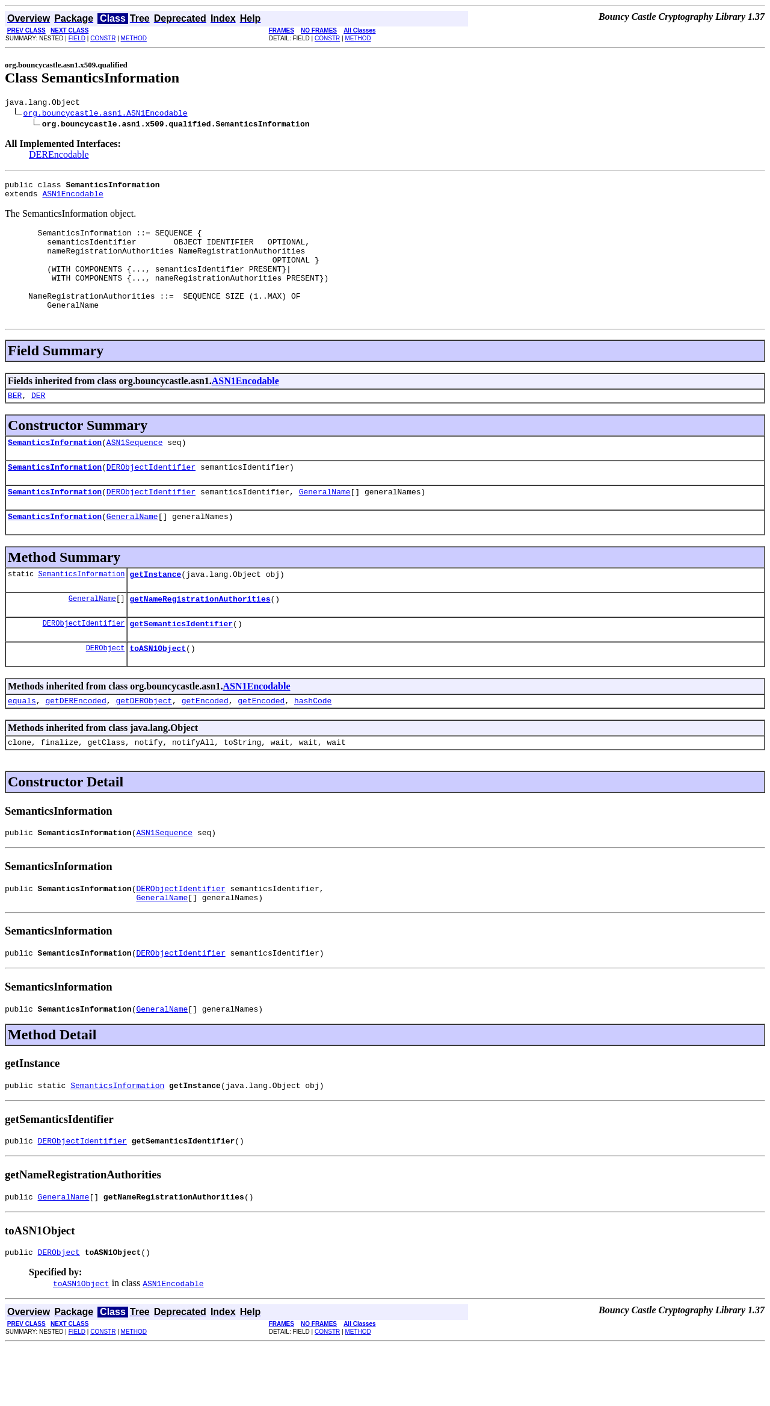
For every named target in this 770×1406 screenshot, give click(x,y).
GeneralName (325, 522)
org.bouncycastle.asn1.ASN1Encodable (105, 114)
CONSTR (103, 38)
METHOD (134, 38)
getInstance (155, 608)
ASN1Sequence (134, 469)
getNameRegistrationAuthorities (199, 634)
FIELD (77, 38)
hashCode (312, 741)
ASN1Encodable (72, 198)
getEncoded (205, 741)
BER (15, 420)
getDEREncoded (75, 741)
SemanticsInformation (55, 469)
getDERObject (144, 741)
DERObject (105, 687)
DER (38, 420)
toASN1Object (157, 687)
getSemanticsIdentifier (181, 661)
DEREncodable (59, 156)
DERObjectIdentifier (151, 495)
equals (22, 741)
